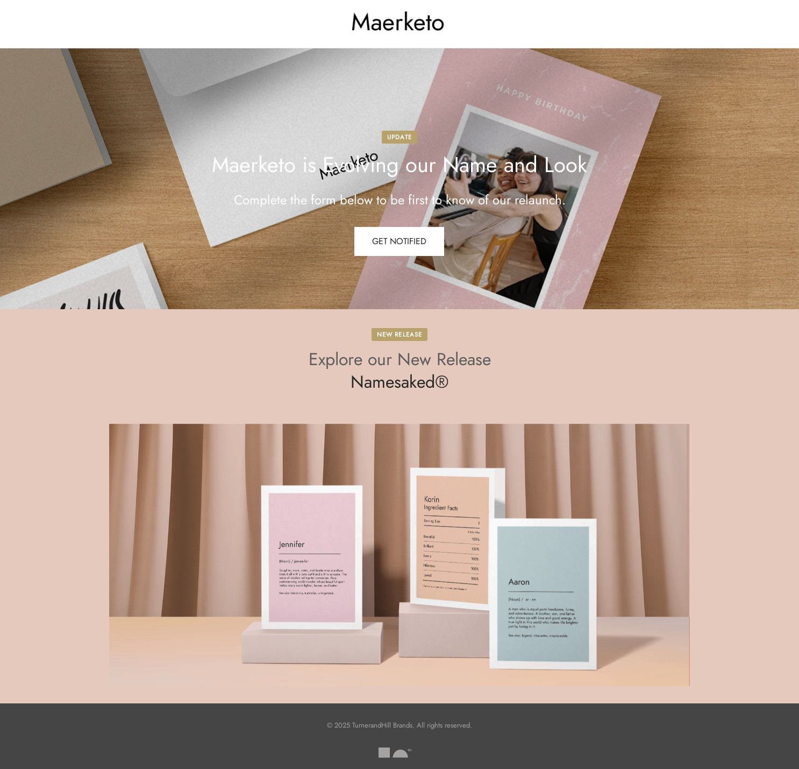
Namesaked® (400, 382)
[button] (399, 241)
